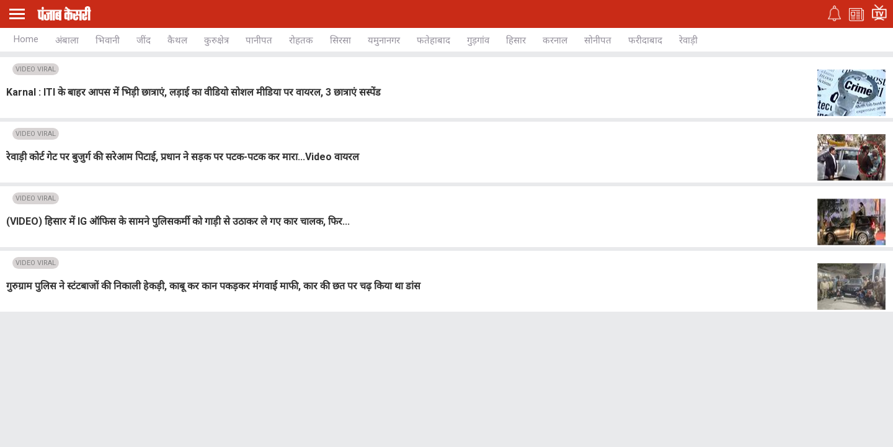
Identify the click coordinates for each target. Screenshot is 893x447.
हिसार (516, 40)
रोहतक (301, 40)
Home (26, 39)
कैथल (177, 40)
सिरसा (340, 40)
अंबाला (67, 40)
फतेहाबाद (433, 40)
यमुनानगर (384, 40)
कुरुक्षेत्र (216, 40)
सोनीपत (597, 40)
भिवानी (108, 40)
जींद (143, 40)
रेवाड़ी (688, 40)
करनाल (555, 40)
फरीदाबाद (645, 40)
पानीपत (259, 40)
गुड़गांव (478, 40)
